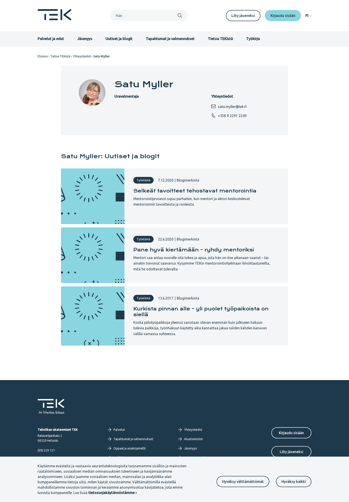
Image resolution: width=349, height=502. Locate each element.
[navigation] (308, 15)
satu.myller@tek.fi (229, 106)
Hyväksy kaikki (294, 482)
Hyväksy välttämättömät (243, 482)
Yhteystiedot (82, 56)
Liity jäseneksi (243, 16)
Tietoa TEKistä (220, 39)
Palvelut (116, 429)
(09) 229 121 (46, 450)
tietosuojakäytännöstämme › (112, 493)
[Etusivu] (54, 19)
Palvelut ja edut (51, 39)
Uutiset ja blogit (119, 39)
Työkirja (253, 39)
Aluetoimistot (190, 439)
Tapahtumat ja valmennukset (170, 39)
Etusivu (43, 56)
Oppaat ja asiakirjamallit (127, 448)
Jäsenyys (84, 39)
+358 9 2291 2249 (229, 115)
